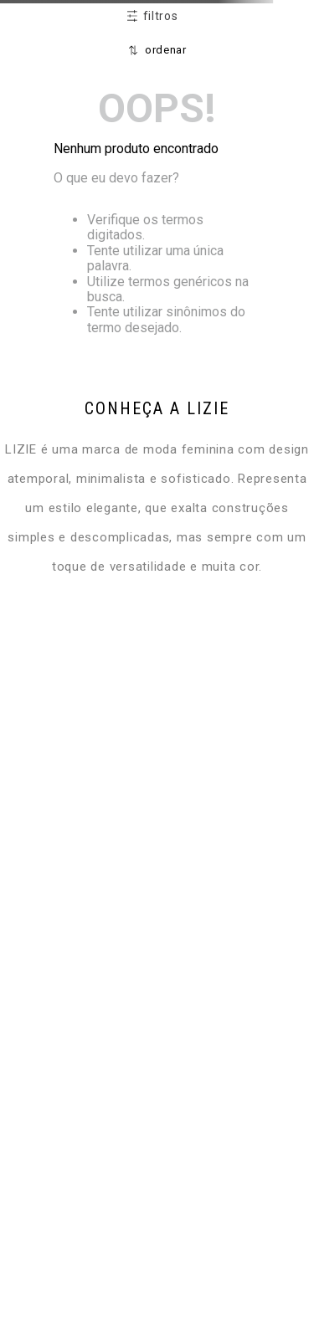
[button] (152, 16)
